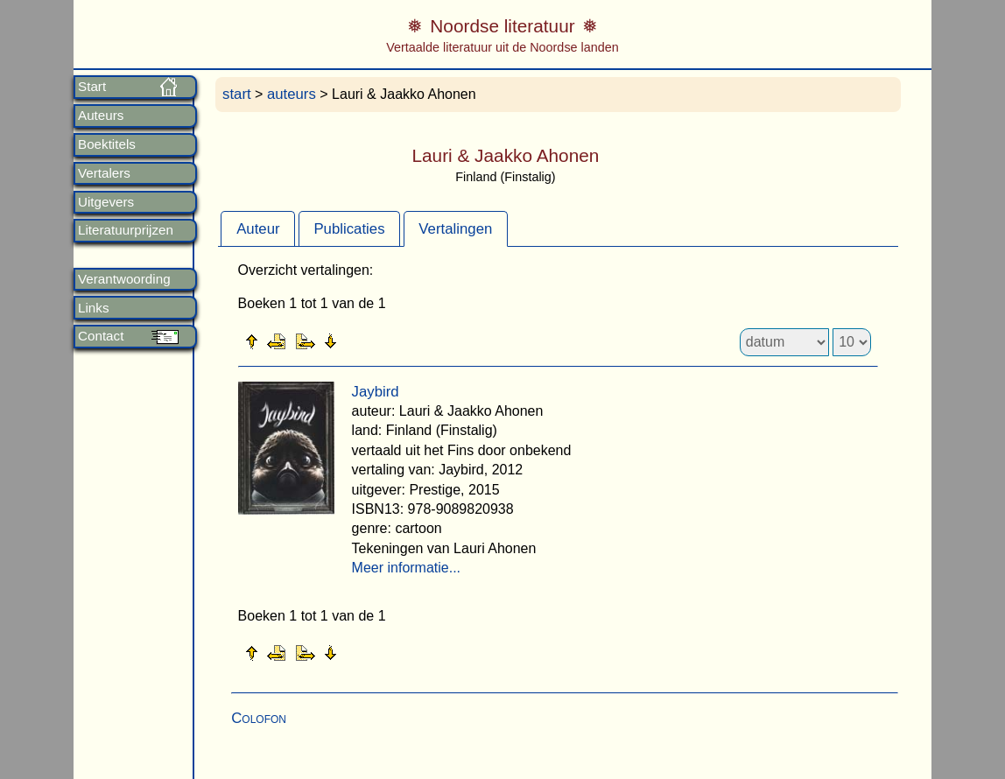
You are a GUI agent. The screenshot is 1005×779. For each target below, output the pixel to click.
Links (93, 308)
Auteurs (100, 116)
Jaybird (375, 391)
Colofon (258, 718)
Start (92, 87)
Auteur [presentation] (257, 229)
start (236, 94)
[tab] (258, 228)
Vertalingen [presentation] (455, 229)
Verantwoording (124, 279)
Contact (100, 336)
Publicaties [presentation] (348, 229)
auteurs (291, 94)
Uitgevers (106, 202)
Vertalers (104, 173)
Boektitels (107, 144)
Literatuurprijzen (125, 230)
